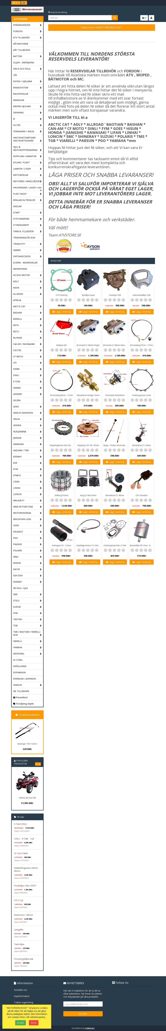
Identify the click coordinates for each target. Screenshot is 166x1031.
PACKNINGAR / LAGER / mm (27, 188)
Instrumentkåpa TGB (141, 295)
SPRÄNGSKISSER (27, 25)
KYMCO (27, 475)
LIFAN (27, 481)
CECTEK (27, 350)
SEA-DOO (27, 575)
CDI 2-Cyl (18, 900)
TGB (27, 625)
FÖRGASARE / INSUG (27, 131)
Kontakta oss (20, 989)
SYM (27, 613)
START (27, 212)
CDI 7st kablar (142, 495)
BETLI (27, 331)
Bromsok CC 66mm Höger (88, 345)
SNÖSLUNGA (19, 666)
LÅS (15, 75)
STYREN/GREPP (27, 225)
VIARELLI (27, 641)
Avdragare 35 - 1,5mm (61, 545)
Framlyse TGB (115, 295)
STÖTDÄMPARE (27, 219)
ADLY (27, 281)
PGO (27, 538)
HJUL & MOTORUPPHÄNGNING (27, 148)
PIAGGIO (27, 544)
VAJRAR (27, 250)
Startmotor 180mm (23, 914)
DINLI (27, 375)
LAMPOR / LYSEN (27, 168)
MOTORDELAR (27, 175)
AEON (27, 287)
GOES (27, 406)
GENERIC (27, 394)
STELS (27, 600)
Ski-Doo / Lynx (20, 588)
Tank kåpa (19, 944)
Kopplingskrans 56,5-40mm (62, 445)
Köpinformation (22, 996)
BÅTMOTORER (20, 43)
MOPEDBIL (27, 653)
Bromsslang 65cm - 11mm (61, 395)
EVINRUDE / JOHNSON (24, 678)
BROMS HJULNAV (27, 106)
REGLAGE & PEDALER (27, 200)
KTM (27, 469)
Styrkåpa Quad (88, 295)
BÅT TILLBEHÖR (21, 50)
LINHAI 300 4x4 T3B (27, 798)
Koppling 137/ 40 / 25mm (88, 445)
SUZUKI (27, 607)
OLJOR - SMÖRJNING (23, 62)
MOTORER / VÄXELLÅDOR (27, 181)
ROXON (27, 563)
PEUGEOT (27, 531)
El (27, 119)
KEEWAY (27, 456)
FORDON (27, 31)
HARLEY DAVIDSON (27, 413)
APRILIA (17, 300)
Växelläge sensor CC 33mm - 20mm (88, 545)
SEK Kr (16, 3)
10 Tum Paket (21, 853)
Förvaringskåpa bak (23, 958)
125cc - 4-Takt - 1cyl (24, 838)
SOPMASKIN (19, 672)
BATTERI (27, 56)
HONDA (27, 425)
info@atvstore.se (67, 98)
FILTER (27, 125)
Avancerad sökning (57, 12)
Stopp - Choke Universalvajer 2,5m (115, 445)
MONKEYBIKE (20, 268)
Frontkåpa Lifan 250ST (25, 885)
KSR (27, 463)
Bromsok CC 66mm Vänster (115, 345)
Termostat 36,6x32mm (115, 395)
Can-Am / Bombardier (27, 344)
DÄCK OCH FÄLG (27, 69)
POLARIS (27, 550)
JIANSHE (27, 438)
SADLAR (17, 206)
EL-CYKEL (18, 659)
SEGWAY (27, 581)
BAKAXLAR (18, 100)
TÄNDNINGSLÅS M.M (24, 237)
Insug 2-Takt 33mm (88, 495)
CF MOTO (27, 356)
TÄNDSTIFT (27, 244)
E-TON (27, 381)
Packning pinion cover (141, 395)
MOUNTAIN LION (27, 519)
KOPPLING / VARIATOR (27, 156)
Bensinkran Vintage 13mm (88, 395)
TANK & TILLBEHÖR (27, 231)
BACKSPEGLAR (20, 93)
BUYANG (27, 337)
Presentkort (20, 697)
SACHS (27, 569)
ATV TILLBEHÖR (27, 37)
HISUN (27, 419)
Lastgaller (19, 929)
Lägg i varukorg (61, 311)
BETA (27, 325)
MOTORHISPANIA (27, 513)
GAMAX (27, 388)
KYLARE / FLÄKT (27, 162)
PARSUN (27, 685)
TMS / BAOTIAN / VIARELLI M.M (27, 633)
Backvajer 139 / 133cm (27, 744)
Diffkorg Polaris (61, 495)
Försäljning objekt (23, 703)
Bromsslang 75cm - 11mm (141, 345)
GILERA (17, 400)
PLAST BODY (27, 194)
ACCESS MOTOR (27, 275)
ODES (27, 525)
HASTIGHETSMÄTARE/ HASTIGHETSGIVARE (27, 139)
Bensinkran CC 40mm (115, 495)
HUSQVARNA (27, 431)
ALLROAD (27, 294)
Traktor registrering (23, 1002)
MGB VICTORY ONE (27, 506)
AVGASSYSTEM (27, 87)
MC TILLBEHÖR (21, 691)
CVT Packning (61, 295)
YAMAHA (27, 647)
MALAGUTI (27, 500)
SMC (27, 594)
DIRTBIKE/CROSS (27, 256)
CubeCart (90, 1028)
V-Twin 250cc (20, 824)
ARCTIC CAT (27, 306)
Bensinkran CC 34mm (141, 445)
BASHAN (27, 312)
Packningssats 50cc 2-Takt (115, 545)
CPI (27, 362)
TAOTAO (27, 619)
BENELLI (27, 319)
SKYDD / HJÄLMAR (27, 81)
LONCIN (27, 494)
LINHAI (27, 488)
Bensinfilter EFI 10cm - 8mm (142, 545)
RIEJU (27, 556)
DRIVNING (27, 112)
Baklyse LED (61, 345)
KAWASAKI (27, 444)
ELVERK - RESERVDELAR (25, 262)
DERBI (27, 369)
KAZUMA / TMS (27, 450)
